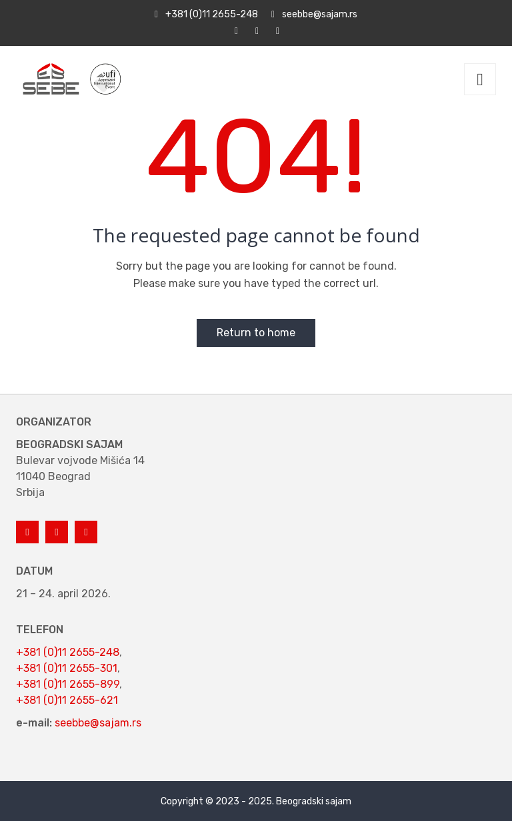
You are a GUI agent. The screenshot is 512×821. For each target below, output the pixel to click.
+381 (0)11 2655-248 (67, 652)
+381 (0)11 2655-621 (67, 700)
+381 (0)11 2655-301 (66, 668)
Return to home (256, 332)
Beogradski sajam (313, 801)
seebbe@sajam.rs (98, 722)
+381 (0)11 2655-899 (67, 684)
